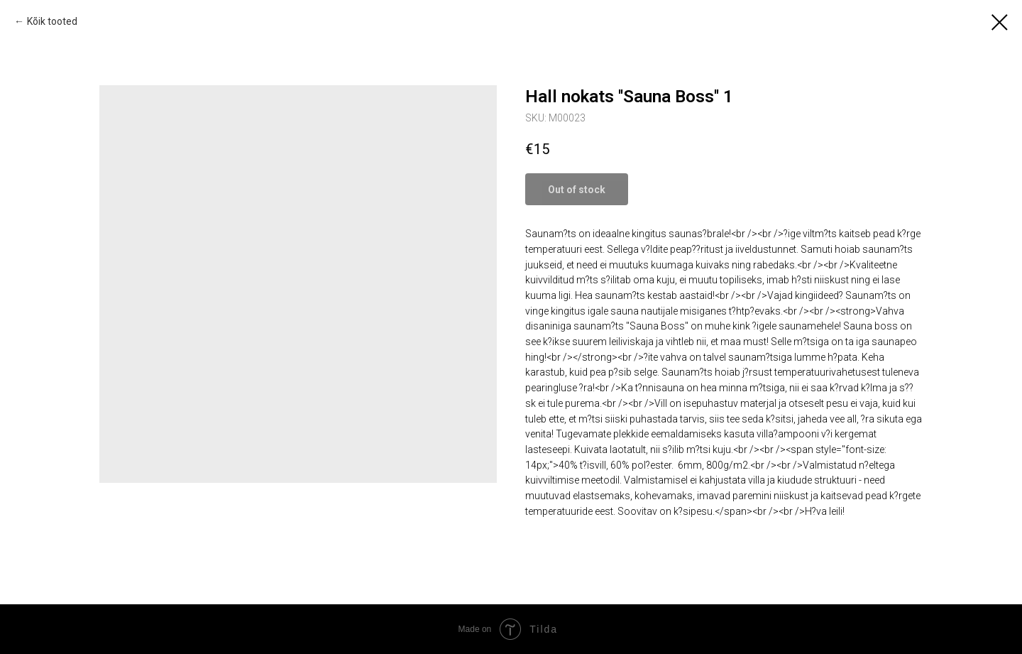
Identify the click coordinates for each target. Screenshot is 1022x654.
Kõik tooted (52, 21)
